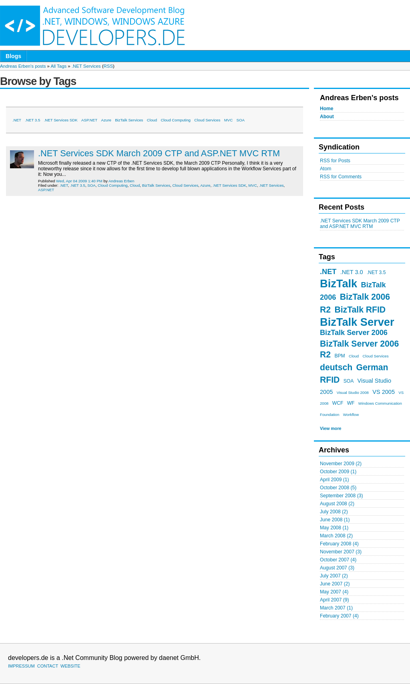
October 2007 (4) (338, 560)
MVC (228, 120)
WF (351, 403)
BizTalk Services (129, 120)
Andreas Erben (121, 181)
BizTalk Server (357, 322)
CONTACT (47, 666)
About (327, 116)
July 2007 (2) (334, 576)
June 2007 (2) (335, 584)
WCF (338, 403)
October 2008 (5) (338, 487)
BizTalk (338, 283)
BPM (339, 356)
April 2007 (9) (334, 600)
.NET (328, 272)
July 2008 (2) (334, 512)
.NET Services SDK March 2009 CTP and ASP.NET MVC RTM (360, 223)
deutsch (336, 367)
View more (331, 428)
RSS (108, 66)
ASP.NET (89, 120)
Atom (325, 169)
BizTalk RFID (360, 309)
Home (327, 108)
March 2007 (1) (336, 608)
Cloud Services (376, 356)
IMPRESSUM (21, 666)
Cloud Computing (176, 120)
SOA (349, 381)
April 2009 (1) (334, 479)
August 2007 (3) (337, 568)
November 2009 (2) (341, 463)
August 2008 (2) (337, 503)
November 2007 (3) (341, 552)
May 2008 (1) (334, 528)
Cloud (354, 356)
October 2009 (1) (338, 471)
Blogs (13, 56)
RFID (330, 379)
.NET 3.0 (351, 272)
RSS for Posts (335, 160)
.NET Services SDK (61, 120)
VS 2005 (383, 392)
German (372, 367)
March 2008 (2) (336, 536)
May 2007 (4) (334, 592)
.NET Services (86, 66)
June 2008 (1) (335, 520)
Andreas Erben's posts (23, 66)
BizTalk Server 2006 (354, 333)
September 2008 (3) (341, 495)
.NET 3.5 (376, 272)
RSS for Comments (341, 177)
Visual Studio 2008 (353, 392)
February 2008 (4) (339, 544)
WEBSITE (70, 666)
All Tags (58, 66)
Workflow (351, 414)
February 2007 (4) (339, 616)
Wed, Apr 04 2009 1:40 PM (79, 181)
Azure (106, 120)
